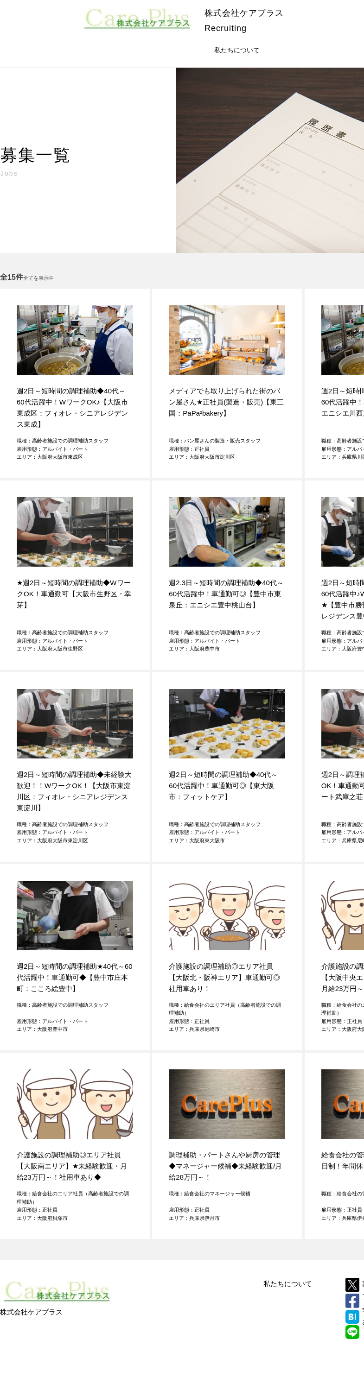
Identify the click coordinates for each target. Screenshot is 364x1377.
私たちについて (287, 1284)
